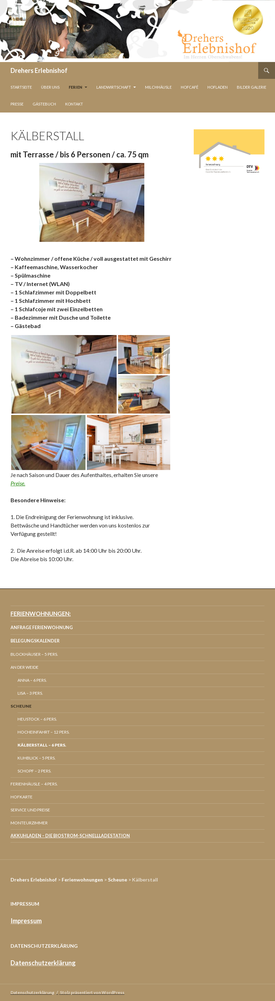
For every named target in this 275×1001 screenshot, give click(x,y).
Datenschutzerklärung (43, 963)
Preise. (18, 483)
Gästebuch (44, 104)
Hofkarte (22, 796)
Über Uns (50, 87)
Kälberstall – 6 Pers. (42, 745)
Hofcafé (189, 87)
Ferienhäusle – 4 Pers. (34, 783)
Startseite (21, 87)
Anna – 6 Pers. (32, 680)
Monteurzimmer (29, 822)
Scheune (21, 706)
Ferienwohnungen (82, 880)
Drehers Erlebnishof (39, 70)
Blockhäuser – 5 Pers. (34, 654)
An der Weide (25, 667)
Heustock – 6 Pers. (37, 719)
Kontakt (74, 104)
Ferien (75, 87)
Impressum (26, 921)
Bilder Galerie (251, 87)
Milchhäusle (158, 87)
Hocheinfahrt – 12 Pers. (44, 732)
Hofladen (217, 87)
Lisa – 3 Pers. (30, 693)
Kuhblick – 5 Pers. (37, 758)
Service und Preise (30, 809)
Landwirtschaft (113, 87)
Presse (17, 104)
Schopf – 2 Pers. (34, 771)
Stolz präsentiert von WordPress (92, 992)
